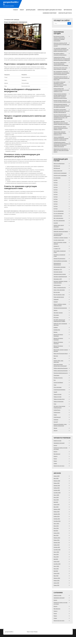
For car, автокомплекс (59, 211)
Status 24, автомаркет (59, 229)
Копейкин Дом (57, 330)
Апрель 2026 (56, 476)
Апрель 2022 (56, 573)
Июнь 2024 (56, 528)
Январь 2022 (56, 580)
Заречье (55, 310)
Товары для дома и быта (59, 399)
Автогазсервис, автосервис (59, 267)
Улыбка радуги (57, 412)
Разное (17, 19)
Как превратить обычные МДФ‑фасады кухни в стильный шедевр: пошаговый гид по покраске (62, 123)
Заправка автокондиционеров (60, 308)
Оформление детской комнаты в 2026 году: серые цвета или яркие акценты (61, 150)
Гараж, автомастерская (59, 297)
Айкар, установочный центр (60, 287)
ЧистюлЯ (56, 422)
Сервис (55, 463)
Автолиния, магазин (58, 272)
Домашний (56, 299)
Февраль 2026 (57, 481)
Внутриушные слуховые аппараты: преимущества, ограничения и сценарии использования (59, 38)
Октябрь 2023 (57, 547)
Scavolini (56, 223)
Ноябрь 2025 (56, 488)
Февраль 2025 (57, 509)
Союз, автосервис (57, 387)
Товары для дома (57, 394)
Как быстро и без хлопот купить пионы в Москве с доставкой (60, 68)
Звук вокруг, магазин (58, 312)
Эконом (55, 428)
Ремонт (22, 10)
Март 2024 (56, 535)
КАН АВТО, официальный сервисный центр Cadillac (59, 320)
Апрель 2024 (56, 533)
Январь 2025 (56, 511)
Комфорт (56, 327)
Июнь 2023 (56, 557)
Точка (55, 404)
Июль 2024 (56, 526)
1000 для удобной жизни (59, 163)
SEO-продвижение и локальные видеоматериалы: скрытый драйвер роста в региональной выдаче (61, 73)
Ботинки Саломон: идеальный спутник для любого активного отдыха (62, 101)
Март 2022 (56, 576)
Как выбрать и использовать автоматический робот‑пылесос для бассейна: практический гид (61, 111)
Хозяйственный (57, 417)
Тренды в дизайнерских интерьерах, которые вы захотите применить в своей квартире (61, 138)
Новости (55, 456)
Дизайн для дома (30, 10)
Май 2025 (56, 502)
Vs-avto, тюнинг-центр (59, 240)
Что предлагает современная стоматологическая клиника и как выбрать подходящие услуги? (61, 50)
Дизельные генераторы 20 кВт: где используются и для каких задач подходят (61, 44)
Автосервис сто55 (58, 279)
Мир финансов (68, 10)
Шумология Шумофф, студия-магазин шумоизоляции (60, 425)
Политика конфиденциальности (61, 373)
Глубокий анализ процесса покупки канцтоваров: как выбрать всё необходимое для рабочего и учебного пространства (62, 144)
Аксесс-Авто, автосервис (59, 290)
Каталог (55, 445)
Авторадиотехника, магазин (60, 274)
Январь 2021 (56, 585)
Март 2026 (56, 478)
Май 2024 (56, 530)
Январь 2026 (56, 483)
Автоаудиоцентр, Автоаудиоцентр (57, 264)
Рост (55, 380)
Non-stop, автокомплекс (59, 220)
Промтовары (56, 375)
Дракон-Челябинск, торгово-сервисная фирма (60, 305)
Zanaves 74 (56, 246)
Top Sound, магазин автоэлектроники (58, 234)
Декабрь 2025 (57, 485)
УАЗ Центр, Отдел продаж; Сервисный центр (59, 407)
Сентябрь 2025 (57, 492)
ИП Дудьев (56, 317)
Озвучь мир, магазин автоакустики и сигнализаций (60, 365)
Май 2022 (56, 571)
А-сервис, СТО (57, 248)
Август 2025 (56, 495)
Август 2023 (56, 552)
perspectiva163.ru (11, 3)
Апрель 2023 (56, 561)
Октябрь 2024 (57, 519)
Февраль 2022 (57, 578)
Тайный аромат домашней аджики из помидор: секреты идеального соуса (60, 133)
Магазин (55, 332)
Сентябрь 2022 (57, 564)
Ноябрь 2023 (56, 545)
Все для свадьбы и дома (59, 294)
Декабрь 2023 (57, 542)
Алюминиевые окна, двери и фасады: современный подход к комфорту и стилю (61, 128)
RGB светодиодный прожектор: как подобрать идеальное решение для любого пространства (61, 106)
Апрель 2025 (56, 504)
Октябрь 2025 (57, 490)
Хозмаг (55, 415)
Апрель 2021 (56, 583)
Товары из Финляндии (58, 401)
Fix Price (55, 182)
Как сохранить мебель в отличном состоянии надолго (60, 54)
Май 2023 (56, 559)
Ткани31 (55, 392)
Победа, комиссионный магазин (61, 368)
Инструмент (56, 315)
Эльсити (55, 430)
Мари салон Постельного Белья (61, 353)
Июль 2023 (56, 554)
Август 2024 (56, 523)
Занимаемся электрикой (49, 13)
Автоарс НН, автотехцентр (59, 258)
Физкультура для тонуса (65, 13)
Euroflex (55, 180)
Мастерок (56, 356)
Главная (15, 10)
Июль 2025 (56, 497)
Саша (55, 385)
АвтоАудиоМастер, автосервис (60, 261)
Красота (55, 451)
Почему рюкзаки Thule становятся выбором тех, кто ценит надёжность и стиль (61, 90)
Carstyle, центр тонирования (60, 173)
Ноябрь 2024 (57, 516)
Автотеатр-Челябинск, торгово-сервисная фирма (61, 282)
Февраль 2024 (57, 538)
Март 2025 (56, 507)
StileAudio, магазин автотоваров (61, 231)
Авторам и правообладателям (60, 276)
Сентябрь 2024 (57, 521)
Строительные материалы (59, 389)
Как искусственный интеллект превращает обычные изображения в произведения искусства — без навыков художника (62, 117)
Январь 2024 (56, 540)
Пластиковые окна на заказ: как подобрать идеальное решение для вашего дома (61, 78)
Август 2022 (56, 566)
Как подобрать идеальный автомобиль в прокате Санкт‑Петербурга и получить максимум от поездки (60, 84)
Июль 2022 (56, 568)
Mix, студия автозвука (58, 218)
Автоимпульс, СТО (58, 269)
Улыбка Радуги (57, 410)
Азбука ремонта (57, 285)
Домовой (56, 301)
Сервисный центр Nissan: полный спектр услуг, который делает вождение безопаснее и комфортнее (62, 59)
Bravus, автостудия (58, 170)
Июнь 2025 (56, 500)
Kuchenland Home (58, 216)
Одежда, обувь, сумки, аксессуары (58, 361)
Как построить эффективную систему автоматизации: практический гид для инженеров (61, 64)
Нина (55, 358)
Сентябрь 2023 (57, 549)
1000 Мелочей (57, 166)
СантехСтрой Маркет (58, 382)
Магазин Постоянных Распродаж (58, 335)
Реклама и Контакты (58, 377)
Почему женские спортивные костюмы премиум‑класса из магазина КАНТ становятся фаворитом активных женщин (60, 96)
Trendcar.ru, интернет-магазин (61, 237)
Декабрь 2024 (57, 514)
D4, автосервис (57, 178)
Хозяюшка (56, 419)
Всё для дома (57, 292)
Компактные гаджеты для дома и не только (50, 10)
